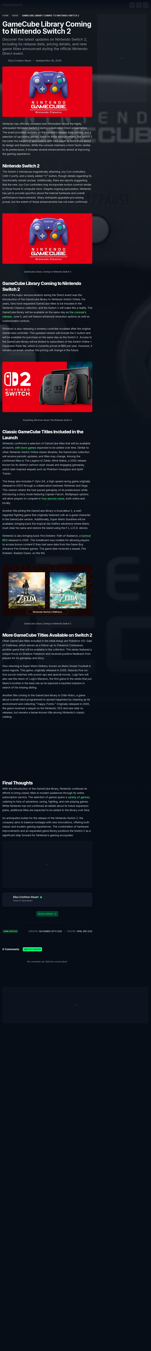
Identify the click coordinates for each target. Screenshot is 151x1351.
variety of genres (79, 797)
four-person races (53, 498)
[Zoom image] (47, 238)
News (15, 15)
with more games (26, 447)
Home (5, 15)
